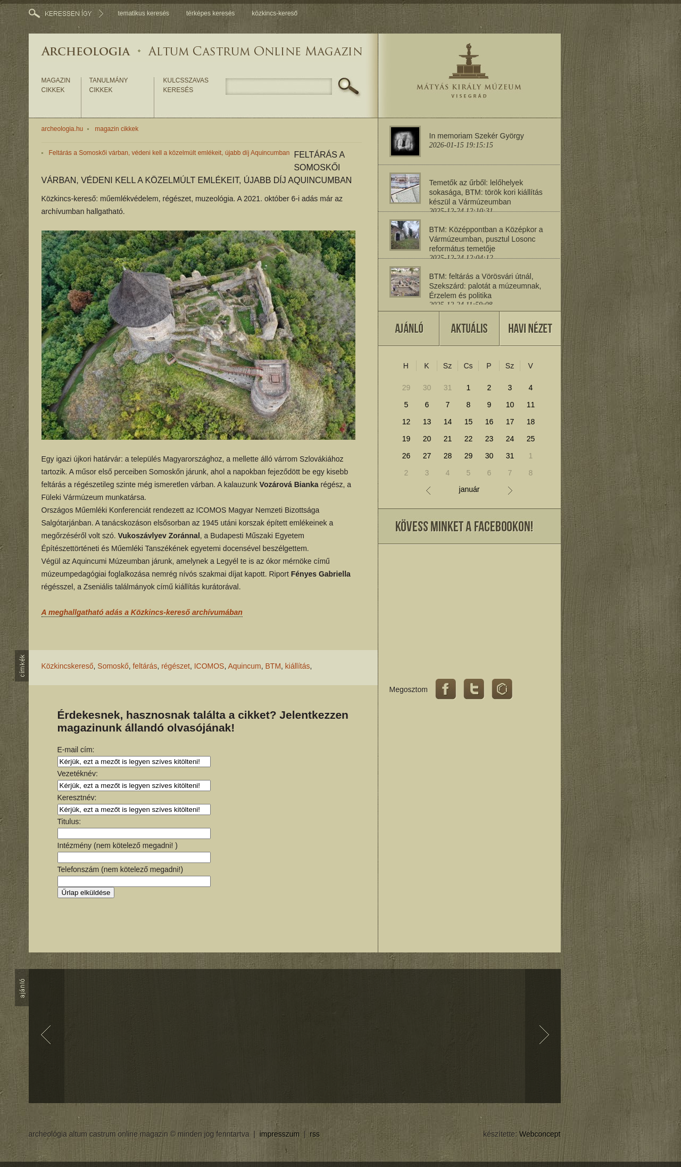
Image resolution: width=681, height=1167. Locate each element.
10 (510, 404)
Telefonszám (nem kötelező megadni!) (120, 869)
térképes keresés (210, 13)
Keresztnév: (77, 797)
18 (531, 421)
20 (427, 438)
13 (427, 421)
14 (448, 421)
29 (406, 387)
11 (531, 404)
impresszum (280, 1134)
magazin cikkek (56, 85)
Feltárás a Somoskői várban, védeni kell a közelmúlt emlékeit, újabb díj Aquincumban (169, 153)
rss (315, 1134)
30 (427, 387)
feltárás (144, 666)
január (469, 490)
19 (406, 438)
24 (510, 438)
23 (489, 438)
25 (531, 438)
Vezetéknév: (77, 773)
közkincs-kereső (274, 13)
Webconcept (540, 1134)
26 (406, 455)
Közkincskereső (67, 666)
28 (448, 455)
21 (448, 438)
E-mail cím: (76, 749)
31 (448, 387)
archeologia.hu (62, 129)
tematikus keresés (143, 13)
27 (427, 455)
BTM (273, 666)
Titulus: (69, 821)
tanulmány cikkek (108, 85)
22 (468, 438)
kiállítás (297, 666)
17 (510, 421)
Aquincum (244, 666)
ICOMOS (209, 666)
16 (489, 421)
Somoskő (112, 666)
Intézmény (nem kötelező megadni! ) (117, 845)
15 (468, 421)
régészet (175, 666)
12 (406, 421)
